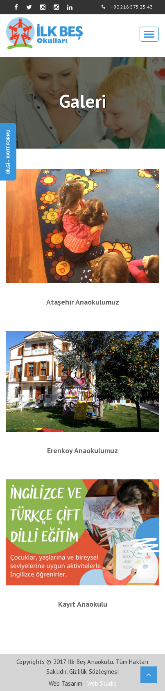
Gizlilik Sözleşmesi (94, 671)
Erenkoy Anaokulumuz (82, 450)
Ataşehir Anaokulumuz (82, 302)
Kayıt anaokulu (82, 604)
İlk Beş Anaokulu (90, 662)
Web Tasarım (65, 683)
